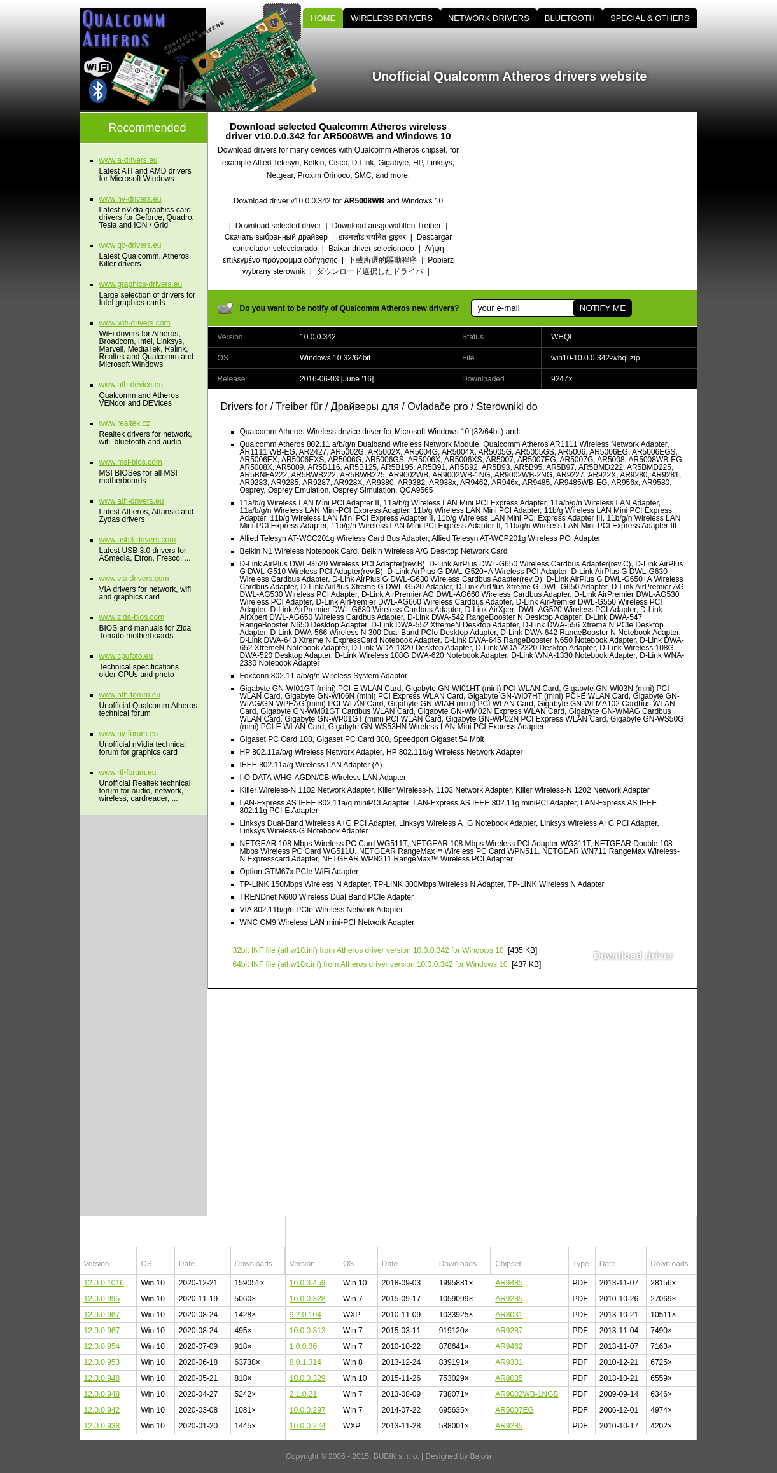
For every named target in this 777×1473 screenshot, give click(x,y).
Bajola (480, 1456)
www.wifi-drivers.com (135, 323)
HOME (323, 18)
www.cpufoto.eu (126, 656)
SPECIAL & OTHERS (650, 18)
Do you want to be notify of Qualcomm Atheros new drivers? (349, 308)
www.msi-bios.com (130, 462)
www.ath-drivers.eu (131, 501)
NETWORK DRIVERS (488, 18)
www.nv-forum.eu (128, 733)
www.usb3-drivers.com (137, 540)
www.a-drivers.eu (128, 160)
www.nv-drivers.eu (130, 199)
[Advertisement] (589, 201)
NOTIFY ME (602, 308)
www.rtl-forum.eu (128, 772)
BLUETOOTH (570, 18)
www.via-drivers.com (134, 578)
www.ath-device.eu (131, 384)
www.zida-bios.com (132, 617)
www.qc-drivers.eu (130, 245)
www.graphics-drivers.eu (141, 284)
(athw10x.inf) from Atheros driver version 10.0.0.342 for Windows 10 (370, 964)
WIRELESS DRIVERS (392, 18)
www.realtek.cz (124, 423)
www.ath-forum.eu (130, 695)
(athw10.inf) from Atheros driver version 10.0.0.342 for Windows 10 (368, 950)
